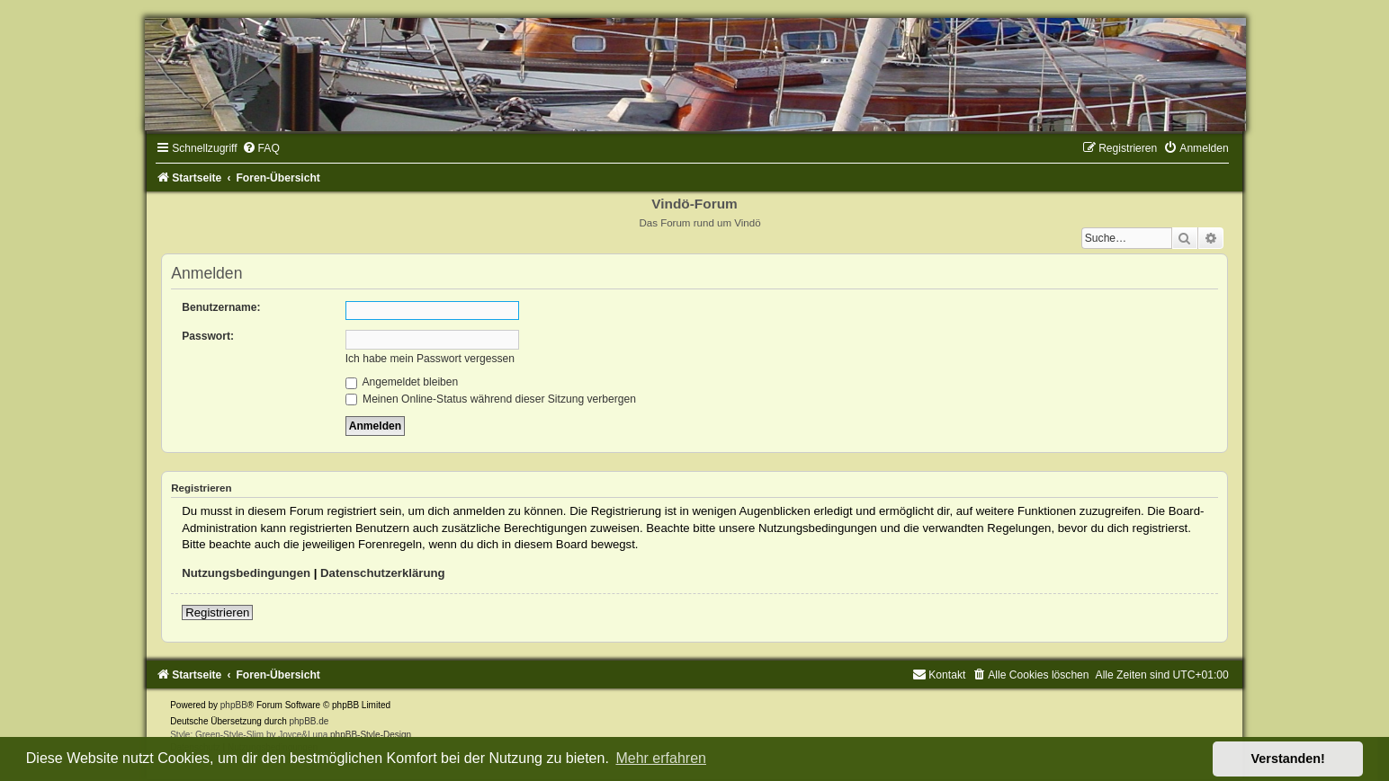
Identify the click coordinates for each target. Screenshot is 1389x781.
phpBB (233, 705)
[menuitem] (261, 148)
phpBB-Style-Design (370, 735)
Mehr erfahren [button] (660, 758)
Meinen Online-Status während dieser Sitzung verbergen (490, 399)
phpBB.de (309, 721)
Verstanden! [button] (1288, 758)
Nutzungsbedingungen (246, 573)
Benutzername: (221, 307)
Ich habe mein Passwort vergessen (430, 358)
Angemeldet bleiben (402, 382)
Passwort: (208, 336)
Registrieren (217, 612)
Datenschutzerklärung (382, 573)
